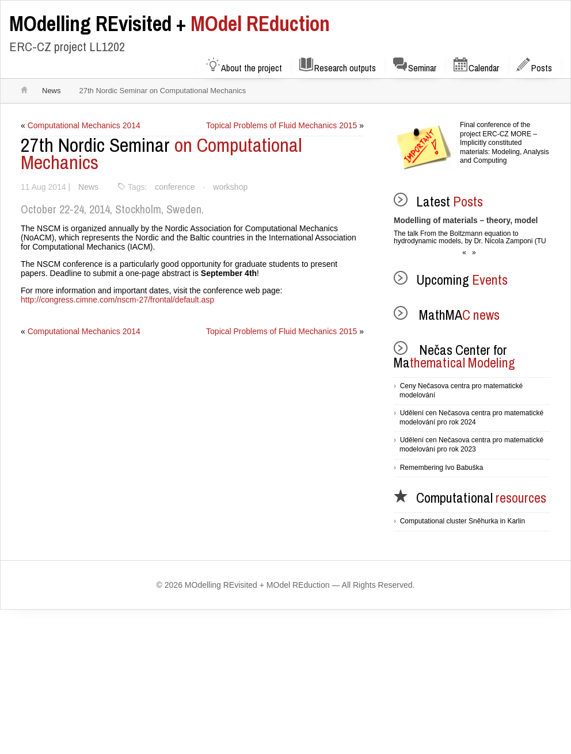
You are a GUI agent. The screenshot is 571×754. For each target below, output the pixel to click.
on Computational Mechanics (161, 153)
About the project (244, 66)
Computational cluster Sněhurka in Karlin (462, 521)
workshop (232, 187)
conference (176, 187)
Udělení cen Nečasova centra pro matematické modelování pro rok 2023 (471, 444)
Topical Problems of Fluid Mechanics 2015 (281, 125)
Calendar (476, 66)
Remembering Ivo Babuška (442, 468)
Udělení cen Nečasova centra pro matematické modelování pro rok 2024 (471, 417)
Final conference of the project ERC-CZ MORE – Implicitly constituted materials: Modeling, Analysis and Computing (504, 142)
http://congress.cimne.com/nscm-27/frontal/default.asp (118, 299)
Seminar (414, 66)
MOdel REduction (169, 23)
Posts (534, 66)
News (51, 90)
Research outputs (337, 66)
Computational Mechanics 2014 (84, 125)
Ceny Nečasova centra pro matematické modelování (461, 390)
